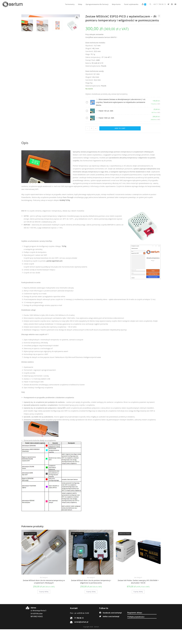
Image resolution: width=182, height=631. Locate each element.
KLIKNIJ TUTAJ (65, 200)
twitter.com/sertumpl (111, 616)
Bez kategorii (44, 577)
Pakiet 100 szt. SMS (106, 111)
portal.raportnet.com (54, 261)
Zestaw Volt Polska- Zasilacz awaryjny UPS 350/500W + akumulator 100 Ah (138, 581)
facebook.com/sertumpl (112, 613)
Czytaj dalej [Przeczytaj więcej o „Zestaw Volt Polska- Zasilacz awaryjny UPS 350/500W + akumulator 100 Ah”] (138, 592)
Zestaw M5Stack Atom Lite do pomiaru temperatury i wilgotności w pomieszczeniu (91, 581)
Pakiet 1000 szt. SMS (106, 118)
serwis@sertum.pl (81, 622)
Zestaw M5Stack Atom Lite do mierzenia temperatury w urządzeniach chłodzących (44, 581)
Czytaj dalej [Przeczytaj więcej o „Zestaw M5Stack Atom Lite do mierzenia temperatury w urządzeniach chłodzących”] (43, 592)
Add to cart (120, 128)
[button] (134, 613)
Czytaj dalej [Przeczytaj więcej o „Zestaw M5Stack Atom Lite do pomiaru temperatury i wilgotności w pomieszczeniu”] (91, 592)
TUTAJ (64, 246)
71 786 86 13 (79, 618)
